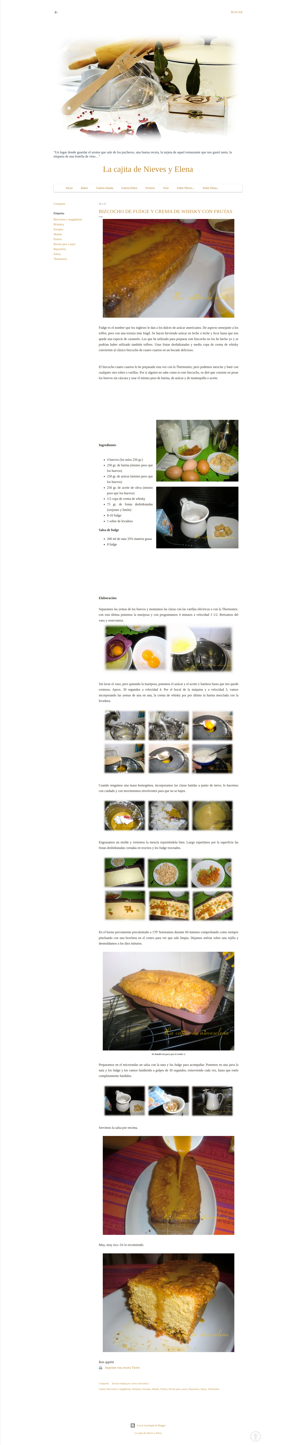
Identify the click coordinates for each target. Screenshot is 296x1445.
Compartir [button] (60, 203)
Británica (59, 224)
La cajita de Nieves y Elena (148, 169)
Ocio (166, 188)
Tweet (136, 1367)
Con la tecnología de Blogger (148, 1425)
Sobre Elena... (211, 188)
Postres (58, 239)
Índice (84, 188)
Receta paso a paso (64, 244)
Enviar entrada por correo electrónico (130, 1383)
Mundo (58, 234)
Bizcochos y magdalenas (68, 219)
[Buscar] (236, 12)
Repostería (60, 249)
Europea (58, 229)
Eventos (150, 188)
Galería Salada (104, 188)
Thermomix (60, 259)
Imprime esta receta (118, 1367)
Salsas (57, 254)
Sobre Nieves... (186, 188)
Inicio (69, 188)
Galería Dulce (129, 188)
